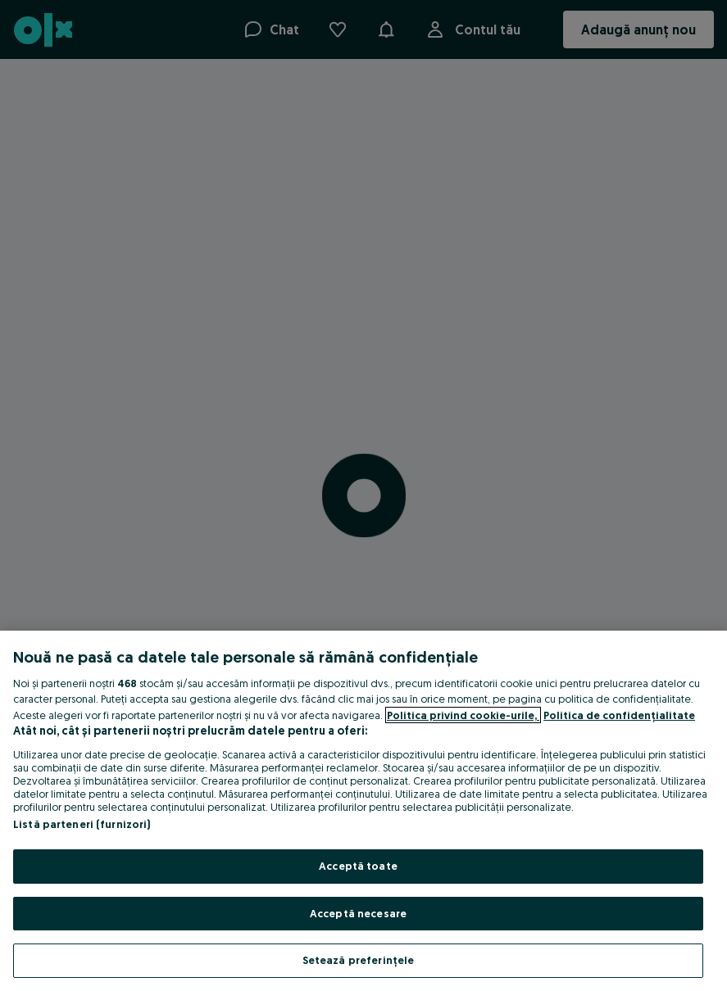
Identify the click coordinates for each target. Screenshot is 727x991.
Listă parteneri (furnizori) (82, 823)
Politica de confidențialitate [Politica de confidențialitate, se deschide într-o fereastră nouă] (619, 715)
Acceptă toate (358, 865)
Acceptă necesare (358, 913)
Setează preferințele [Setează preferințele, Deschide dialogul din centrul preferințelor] (358, 959)
